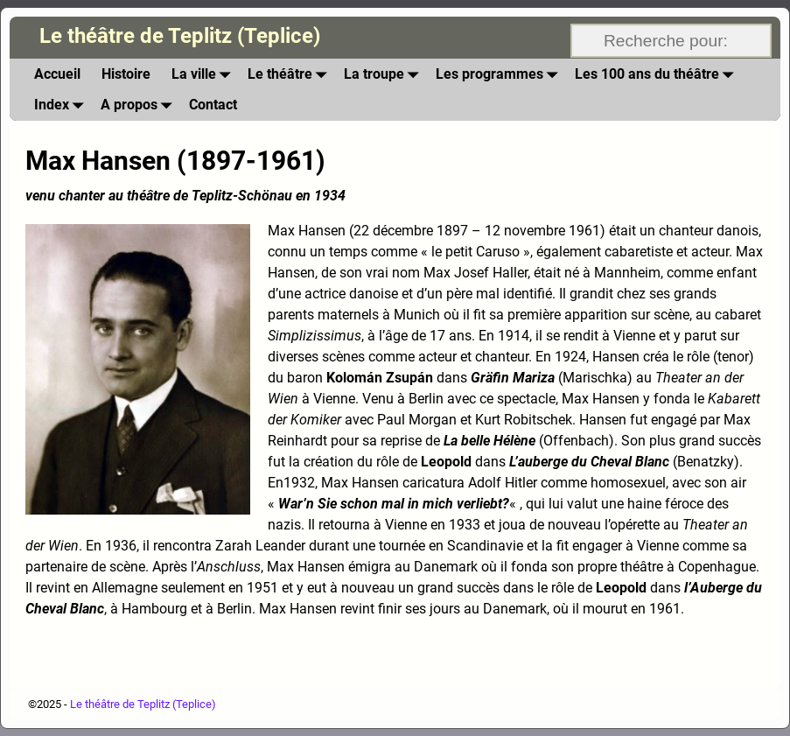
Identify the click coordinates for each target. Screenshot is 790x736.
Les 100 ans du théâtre (657, 74)
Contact (213, 104)
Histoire (125, 74)
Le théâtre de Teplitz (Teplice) (179, 36)
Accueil (57, 74)
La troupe (384, 74)
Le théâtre (290, 74)
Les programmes (500, 74)
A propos (139, 104)
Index (62, 104)
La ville (204, 74)
